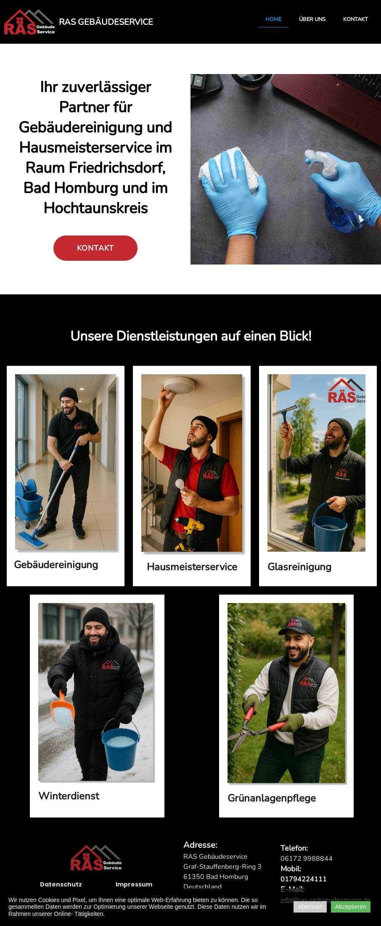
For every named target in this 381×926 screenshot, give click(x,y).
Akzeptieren (350, 906)
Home (273, 19)
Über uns (312, 19)
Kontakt (355, 19)
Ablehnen (310, 906)
